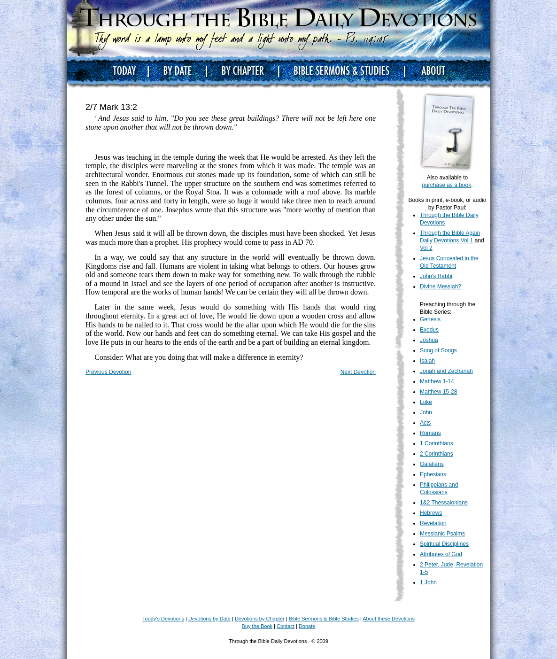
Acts (425, 422)
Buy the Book (257, 626)
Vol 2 (426, 248)
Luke (426, 402)
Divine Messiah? (440, 286)
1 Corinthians (436, 443)
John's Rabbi (436, 276)
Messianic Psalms (442, 533)
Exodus (429, 329)
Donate (307, 626)
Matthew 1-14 (437, 381)
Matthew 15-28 (438, 391)
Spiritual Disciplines (444, 544)
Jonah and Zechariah (446, 371)
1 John (428, 582)
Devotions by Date (209, 618)
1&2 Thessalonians (444, 502)
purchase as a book (446, 185)
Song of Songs (438, 350)
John (426, 412)
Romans (430, 433)
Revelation (433, 523)
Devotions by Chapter (260, 618)
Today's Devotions (163, 618)
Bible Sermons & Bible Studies (324, 618)
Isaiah (427, 360)
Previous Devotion (108, 372)
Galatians (432, 464)
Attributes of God (441, 554)
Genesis (430, 319)
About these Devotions (389, 618)
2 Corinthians (436, 453)
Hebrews (431, 513)
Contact (285, 626)
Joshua (429, 340)
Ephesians (433, 474)
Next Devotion (358, 372)
